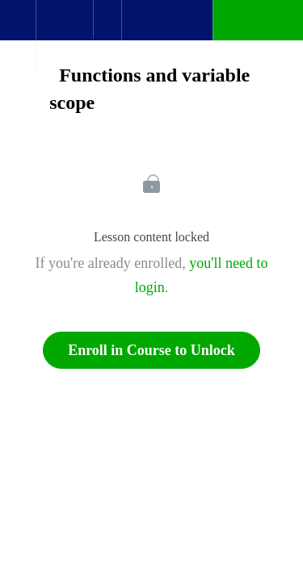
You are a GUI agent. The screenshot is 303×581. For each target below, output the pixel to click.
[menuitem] (64, 36)
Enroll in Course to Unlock (151, 350)
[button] (18, 28)
